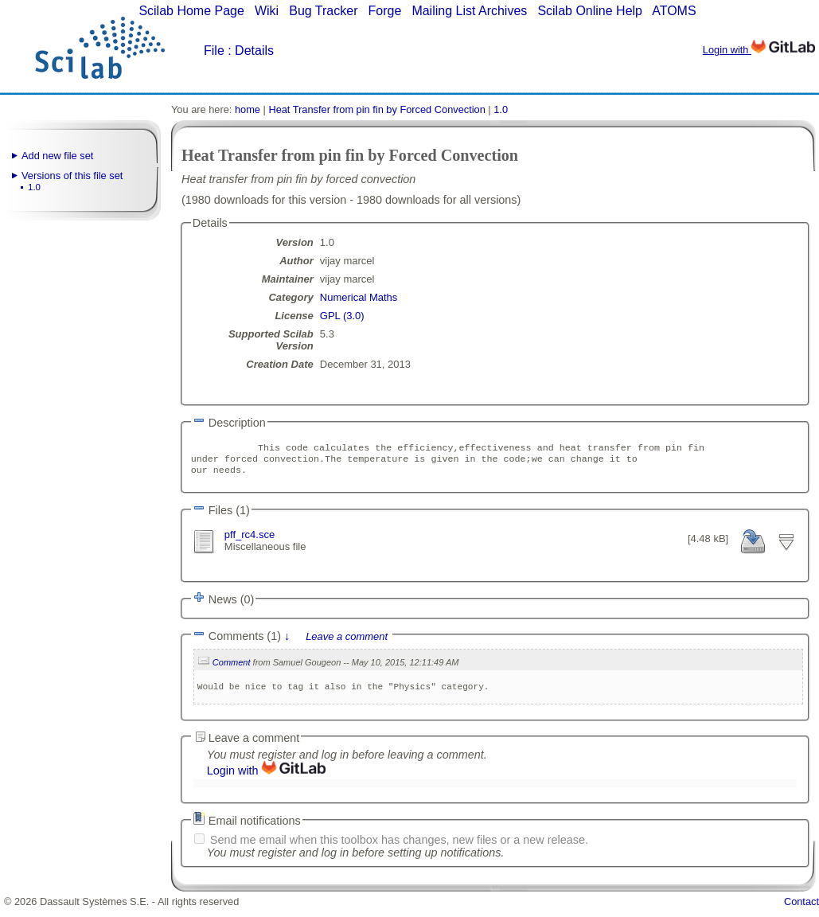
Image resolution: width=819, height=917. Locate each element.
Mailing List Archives (469, 11)
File (214, 50)
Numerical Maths (359, 297)
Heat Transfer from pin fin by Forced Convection (376, 109)
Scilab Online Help (589, 11)
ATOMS (674, 11)
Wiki (267, 11)
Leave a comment (347, 644)
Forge (385, 11)
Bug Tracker (323, 11)
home (247, 109)
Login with (759, 50)
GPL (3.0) (342, 316)
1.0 (34, 187)
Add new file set (57, 156)
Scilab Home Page (191, 11)
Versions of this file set (72, 175)
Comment (232, 669)
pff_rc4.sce (249, 539)
